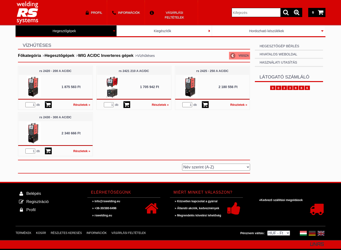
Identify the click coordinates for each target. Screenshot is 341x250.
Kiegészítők (162, 31)
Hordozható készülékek (266, 31)
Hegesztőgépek (64, 31)
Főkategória (29, 55)
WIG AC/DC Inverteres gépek (106, 55)
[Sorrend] (216, 167)
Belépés (33, 193)
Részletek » (81, 105)
